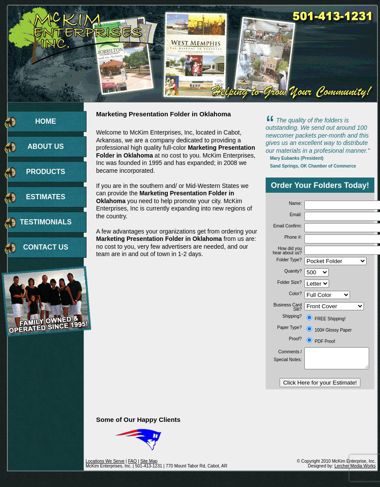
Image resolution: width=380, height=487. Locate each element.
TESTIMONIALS (45, 222)
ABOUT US (45, 146)
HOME (45, 121)
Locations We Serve (105, 461)
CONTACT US (45, 247)
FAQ (132, 461)
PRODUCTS (45, 171)
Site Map (148, 461)
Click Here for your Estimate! (320, 382)
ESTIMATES (45, 197)
